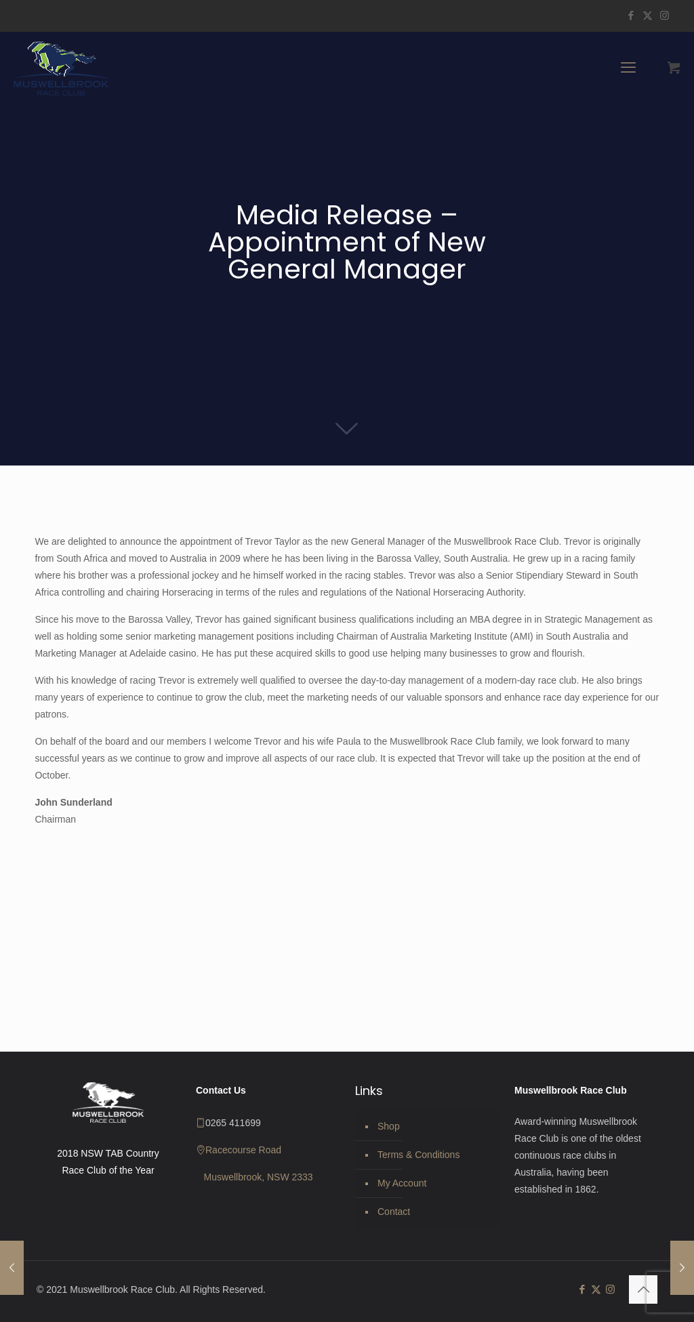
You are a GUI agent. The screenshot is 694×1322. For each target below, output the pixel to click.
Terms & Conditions (418, 1154)
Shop (388, 1126)
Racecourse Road (243, 1149)
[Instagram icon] (664, 15)
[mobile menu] (628, 67)
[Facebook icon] (631, 15)
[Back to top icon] (643, 1289)
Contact (393, 1211)
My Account (401, 1183)
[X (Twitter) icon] (647, 15)
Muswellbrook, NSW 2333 (258, 1177)
